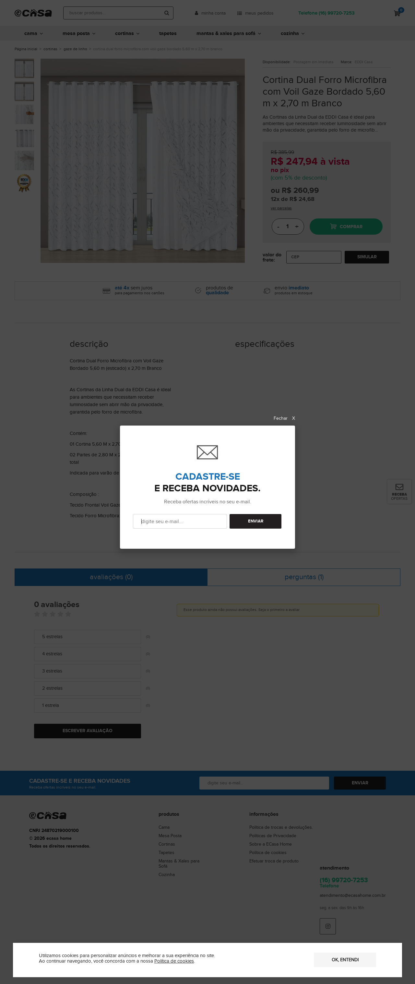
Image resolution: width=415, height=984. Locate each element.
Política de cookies (174, 961)
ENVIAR (255, 521)
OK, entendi (345, 960)
